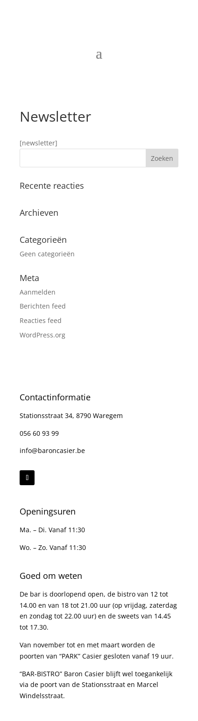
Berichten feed (43, 306)
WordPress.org (42, 334)
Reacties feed (41, 320)
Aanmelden (38, 292)
